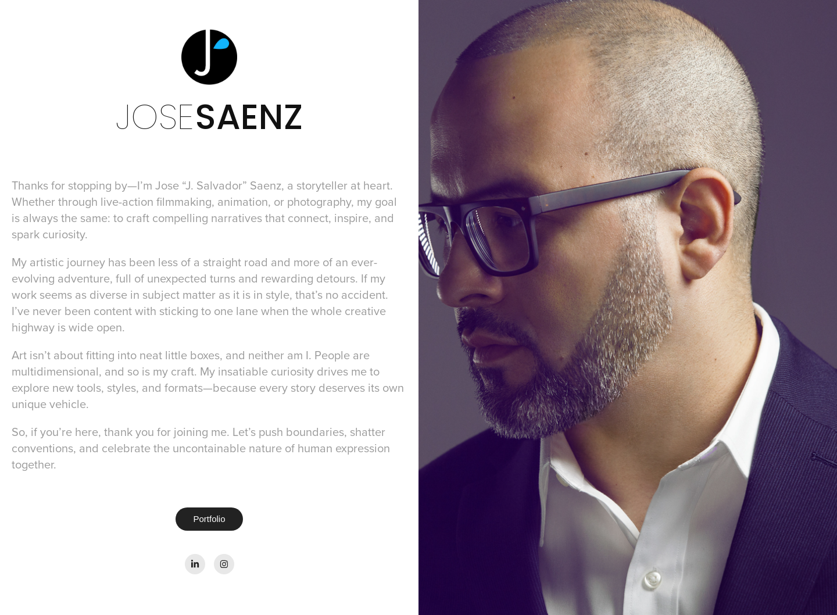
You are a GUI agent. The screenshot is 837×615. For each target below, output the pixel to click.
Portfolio (209, 519)
